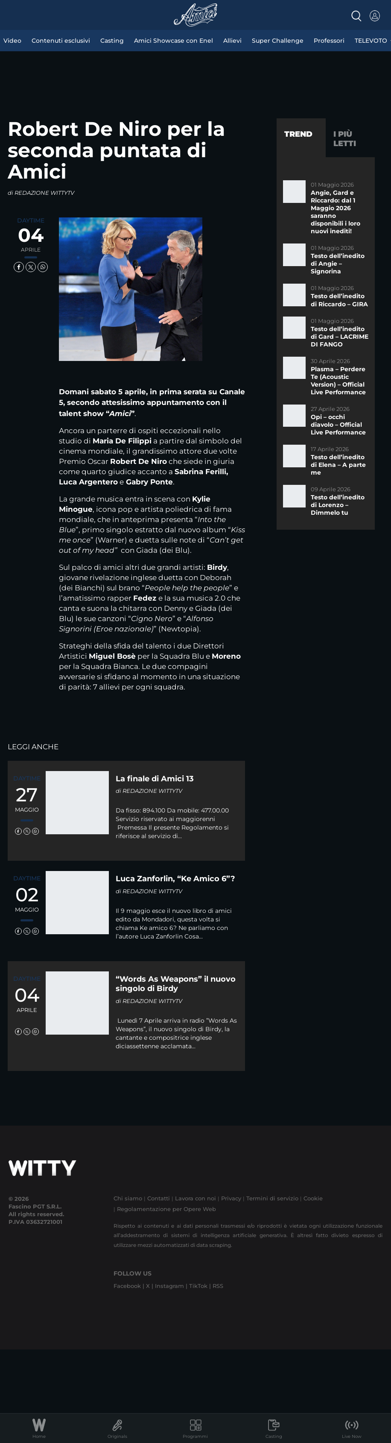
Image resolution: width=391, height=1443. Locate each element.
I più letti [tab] (344, 138)
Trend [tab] (298, 134)
